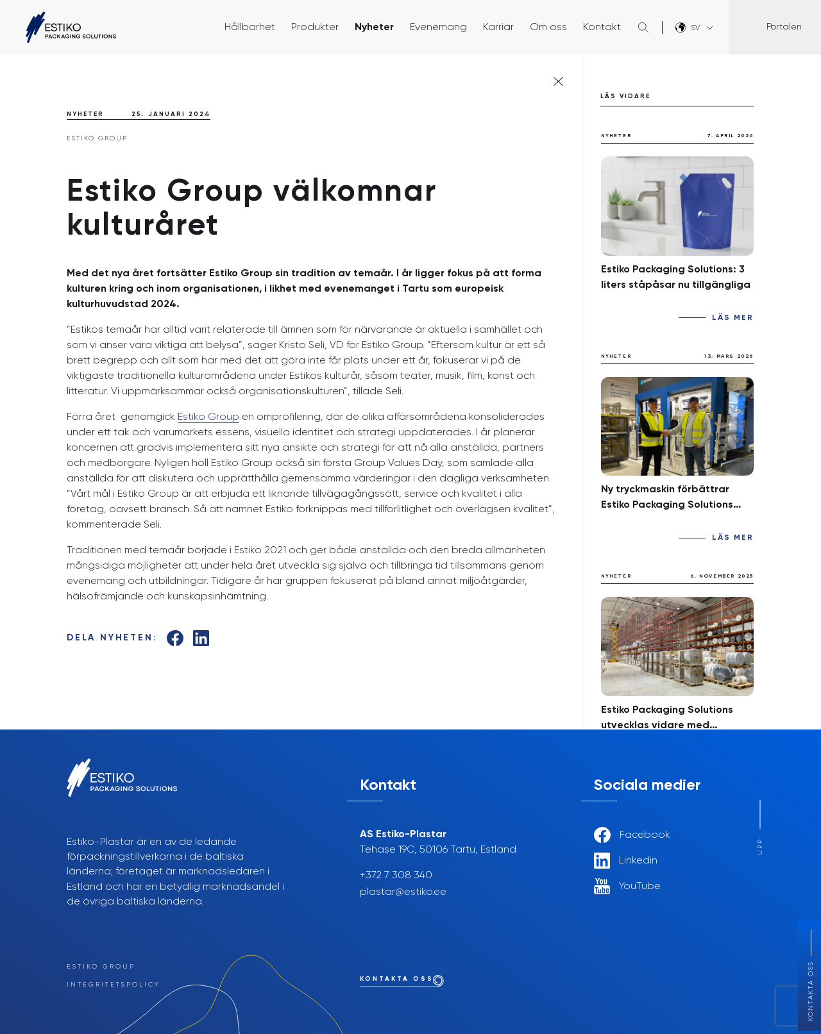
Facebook (632, 835)
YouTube (627, 886)
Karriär (498, 27)
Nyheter (374, 27)
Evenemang (438, 27)
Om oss (548, 27)
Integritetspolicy (113, 984)
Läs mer (733, 318)
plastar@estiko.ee (403, 892)
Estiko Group (208, 417)
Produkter (315, 27)
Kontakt (602, 27)
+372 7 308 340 (396, 876)
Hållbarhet (249, 27)
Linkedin (625, 861)
